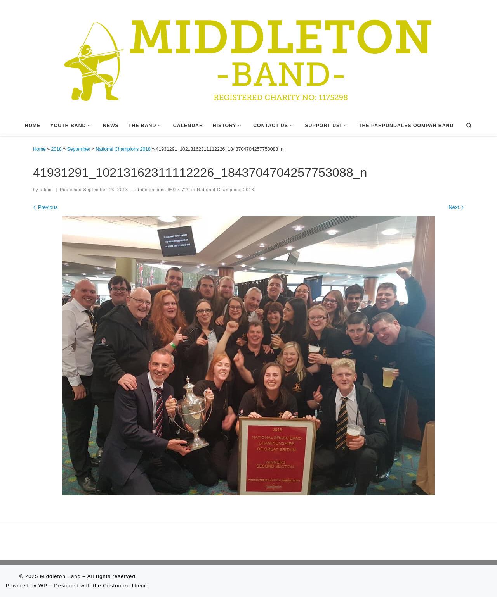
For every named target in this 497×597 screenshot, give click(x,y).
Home (39, 149)
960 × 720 (178, 189)
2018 (56, 149)
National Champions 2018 (123, 149)
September (78, 149)
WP (42, 585)
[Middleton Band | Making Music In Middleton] (248, 57)
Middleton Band (60, 576)
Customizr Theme (126, 585)
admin (46, 189)
